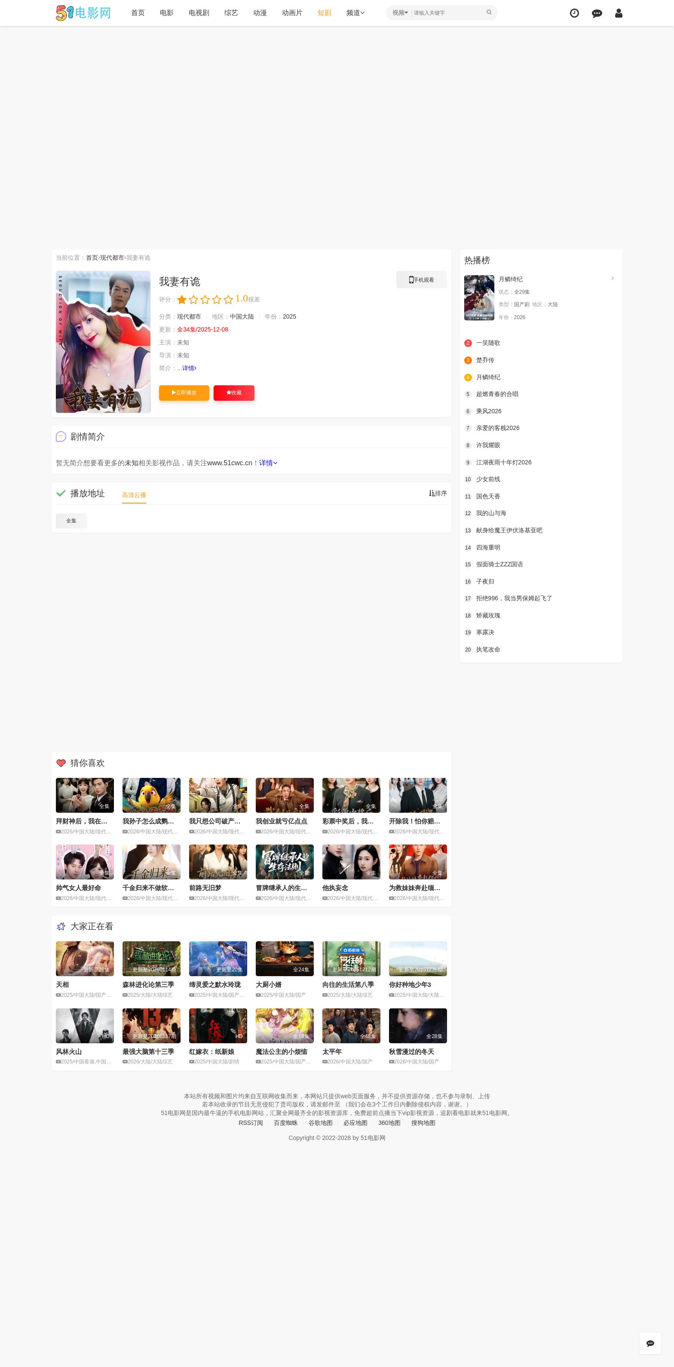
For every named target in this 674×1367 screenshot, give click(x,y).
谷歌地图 (321, 1122)
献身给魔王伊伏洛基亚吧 (503, 531)
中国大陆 (242, 316)
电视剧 (199, 12)
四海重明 (482, 548)
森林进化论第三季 (148, 984)
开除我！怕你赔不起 (418, 821)
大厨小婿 (269, 984)
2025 (289, 316)
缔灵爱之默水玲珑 (215, 984)
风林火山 (69, 1051)
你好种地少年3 (410, 984)
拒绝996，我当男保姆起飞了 (508, 598)
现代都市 (112, 257)
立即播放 (184, 393)
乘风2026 (483, 411)
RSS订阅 (251, 1122)
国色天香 (482, 497)
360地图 (389, 1122)
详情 (189, 368)
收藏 (234, 393)
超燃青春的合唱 (491, 394)
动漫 (260, 12)
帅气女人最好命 (78, 887)
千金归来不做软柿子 (152, 887)
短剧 (324, 12)
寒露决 (479, 632)
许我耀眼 (482, 445)
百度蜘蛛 (286, 1122)
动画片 (292, 12)
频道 (355, 12)
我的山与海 (485, 513)
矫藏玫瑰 (482, 616)
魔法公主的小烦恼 (281, 1051)
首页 (138, 12)
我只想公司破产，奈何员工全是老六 (240, 821)
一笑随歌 (482, 343)
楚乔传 (479, 360)
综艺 (231, 12)
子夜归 (479, 582)
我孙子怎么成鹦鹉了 (152, 821)
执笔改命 (482, 650)
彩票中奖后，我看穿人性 (357, 821)
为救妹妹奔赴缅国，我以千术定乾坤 (440, 887)
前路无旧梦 (205, 887)
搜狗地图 (423, 1122)
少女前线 (482, 479)
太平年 (332, 1051)
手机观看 (421, 281)
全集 (71, 521)
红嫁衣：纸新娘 (211, 1051)
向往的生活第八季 (348, 984)
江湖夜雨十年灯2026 (498, 463)
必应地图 (355, 1122)
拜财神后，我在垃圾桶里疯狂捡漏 (104, 821)
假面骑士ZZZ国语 (494, 564)
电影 (167, 12)
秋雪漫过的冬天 (411, 1051)
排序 (438, 493)
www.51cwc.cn (229, 463)
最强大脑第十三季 (148, 1051)
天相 (62, 984)
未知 (131, 463)
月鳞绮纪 (511, 279)
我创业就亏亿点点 (281, 821)
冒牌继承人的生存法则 (288, 887)
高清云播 (134, 495)
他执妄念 (335, 887)
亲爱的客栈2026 (492, 428)
